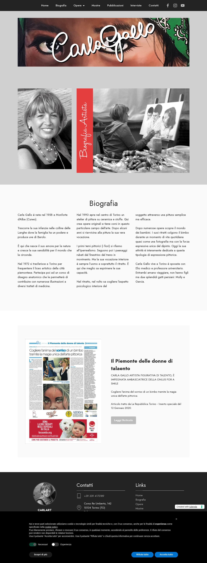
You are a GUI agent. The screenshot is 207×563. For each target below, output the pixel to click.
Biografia (61, 5)
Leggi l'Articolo (123, 440)
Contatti (154, 5)
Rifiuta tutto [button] (142, 554)
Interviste (136, 5)
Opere (77, 5)
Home (45, 5)
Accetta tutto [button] (166, 554)
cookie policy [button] (51, 527)
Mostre (96, 5)
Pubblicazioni (115, 5)
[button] (176, 518)
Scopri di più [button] (40, 554)
